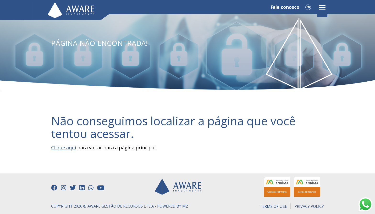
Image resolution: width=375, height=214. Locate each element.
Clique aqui (63, 147)
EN (308, 7)
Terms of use (273, 206)
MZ (185, 206)
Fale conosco (284, 7)
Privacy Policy (309, 206)
